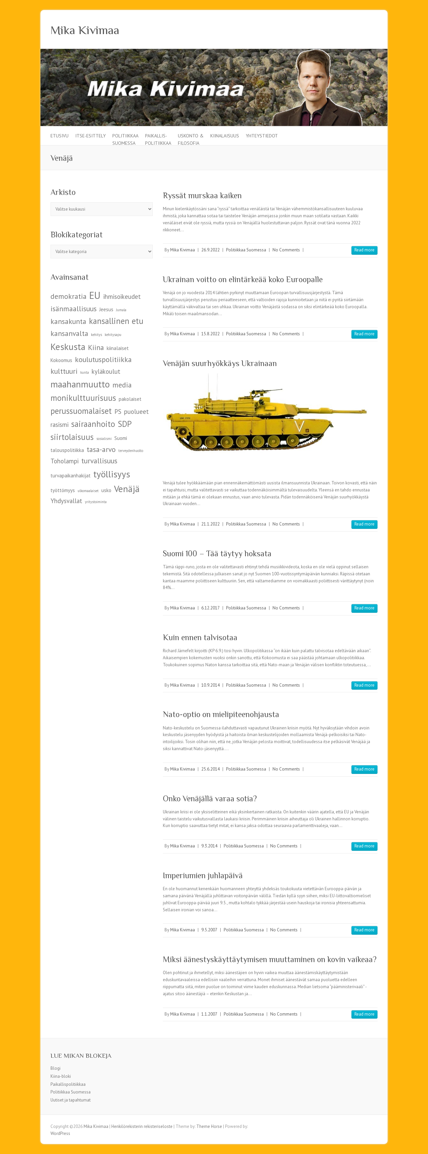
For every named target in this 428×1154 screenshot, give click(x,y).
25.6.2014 (210, 769)
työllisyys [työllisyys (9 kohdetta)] (111, 474)
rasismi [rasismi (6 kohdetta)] (59, 425)
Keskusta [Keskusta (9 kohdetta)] (67, 346)
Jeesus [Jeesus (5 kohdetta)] (106, 309)
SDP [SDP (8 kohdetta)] (125, 424)
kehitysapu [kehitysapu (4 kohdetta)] (113, 334)
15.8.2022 (210, 334)
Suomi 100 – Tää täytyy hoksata (217, 553)
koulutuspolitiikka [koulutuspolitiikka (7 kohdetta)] (103, 359)
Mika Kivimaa (84, 30)
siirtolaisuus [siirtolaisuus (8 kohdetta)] (72, 437)
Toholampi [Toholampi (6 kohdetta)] (64, 461)
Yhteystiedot (262, 136)
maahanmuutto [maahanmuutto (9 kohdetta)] (80, 384)
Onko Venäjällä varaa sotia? (210, 798)
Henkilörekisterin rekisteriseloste (142, 1126)
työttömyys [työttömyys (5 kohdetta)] (62, 490)
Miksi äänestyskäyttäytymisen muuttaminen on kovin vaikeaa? (270, 959)
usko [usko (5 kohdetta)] (106, 490)
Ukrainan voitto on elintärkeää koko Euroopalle (243, 279)
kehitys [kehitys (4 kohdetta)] (96, 334)
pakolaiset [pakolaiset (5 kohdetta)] (130, 399)
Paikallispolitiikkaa (68, 1084)
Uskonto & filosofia (191, 139)
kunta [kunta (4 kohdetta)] (84, 372)
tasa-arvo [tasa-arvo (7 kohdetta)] (101, 449)
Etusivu (59, 136)
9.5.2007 (209, 930)
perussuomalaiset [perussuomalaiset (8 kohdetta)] (81, 411)
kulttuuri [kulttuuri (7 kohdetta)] (64, 371)
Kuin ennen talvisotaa (200, 637)
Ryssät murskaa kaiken (202, 195)
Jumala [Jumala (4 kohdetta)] (121, 310)
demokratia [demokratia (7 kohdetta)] (68, 296)
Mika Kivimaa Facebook (361, 29)
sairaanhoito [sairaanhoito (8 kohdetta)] (93, 424)
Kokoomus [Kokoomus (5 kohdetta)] (61, 360)
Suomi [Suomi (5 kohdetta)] (120, 438)
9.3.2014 (209, 846)
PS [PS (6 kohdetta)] (117, 412)
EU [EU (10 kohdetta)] (95, 295)
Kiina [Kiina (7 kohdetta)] (96, 347)
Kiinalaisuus (224, 136)
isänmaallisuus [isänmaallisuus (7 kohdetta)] (73, 308)
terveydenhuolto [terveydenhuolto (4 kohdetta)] (130, 450)
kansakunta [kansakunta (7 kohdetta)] (68, 321)
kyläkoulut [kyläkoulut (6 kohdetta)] (106, 371)
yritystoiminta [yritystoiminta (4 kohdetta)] (96, 501)
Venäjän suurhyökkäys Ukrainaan (220, 363)
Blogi (55, 1068)
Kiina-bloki (60, 1076)
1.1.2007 (209, 1014)
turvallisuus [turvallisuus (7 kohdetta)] (99, 460)
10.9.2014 (210, 685)
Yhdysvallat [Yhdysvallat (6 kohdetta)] (66, 501)
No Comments (286, 250)
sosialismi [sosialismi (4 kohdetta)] (104, 438)
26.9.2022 (210, 250)
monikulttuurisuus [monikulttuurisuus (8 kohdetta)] (83, 397)
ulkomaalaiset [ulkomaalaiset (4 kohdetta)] (88, 490)
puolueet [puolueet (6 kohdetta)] (136, 412)
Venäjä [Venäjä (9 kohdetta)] (126, 488)
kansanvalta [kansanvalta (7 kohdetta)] (69, 333)
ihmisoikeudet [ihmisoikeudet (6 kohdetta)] (122, 297)
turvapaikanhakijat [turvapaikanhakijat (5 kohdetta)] (70, 475)
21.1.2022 (210, 524)
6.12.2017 (210, 608)
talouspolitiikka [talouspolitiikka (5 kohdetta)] (67, 450)
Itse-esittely (90, 136)
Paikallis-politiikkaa (158, 139)
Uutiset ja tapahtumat (70, 1100)
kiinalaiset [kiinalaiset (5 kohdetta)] (118, 348)
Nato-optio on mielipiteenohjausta (221, 714)
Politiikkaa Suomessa (125, 139)
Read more (364, 250)
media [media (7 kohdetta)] (122, 384)
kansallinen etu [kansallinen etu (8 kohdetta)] (116, 321)
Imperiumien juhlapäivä (203, 875)
